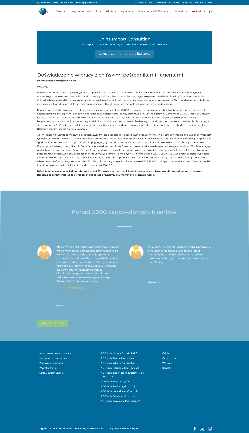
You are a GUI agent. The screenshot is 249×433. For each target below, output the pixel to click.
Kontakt (180, 11)
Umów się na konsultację (53, 358)
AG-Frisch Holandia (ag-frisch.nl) (119, 391)
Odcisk (166, 353)
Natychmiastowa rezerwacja (55, 353)
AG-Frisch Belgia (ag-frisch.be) (118, 396)
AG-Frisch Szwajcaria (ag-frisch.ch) (120, 400)
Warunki (167, 363)
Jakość (109, 11)
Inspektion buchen (183, 2)
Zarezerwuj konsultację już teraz (124, 54)
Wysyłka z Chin (48, 367)
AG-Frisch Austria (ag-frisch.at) (118, 358)
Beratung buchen (203, 2)
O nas (59, 11)
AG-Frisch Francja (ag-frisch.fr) (118, 381)
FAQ (151, 2)
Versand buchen (163, 2)
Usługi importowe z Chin (84, 11)
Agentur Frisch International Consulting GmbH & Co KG (72, 428)
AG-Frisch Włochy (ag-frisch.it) (118, 363)
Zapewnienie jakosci (51, 363)
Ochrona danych (172, 358)
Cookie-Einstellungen (126, 428)
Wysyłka (125, 11)
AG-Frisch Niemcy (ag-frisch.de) (119, 353)
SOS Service (140, 2)
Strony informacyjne (51, 372)
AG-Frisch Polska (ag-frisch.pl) (118, 386)
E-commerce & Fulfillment (153, 11)
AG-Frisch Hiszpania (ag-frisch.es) (120, 367)
